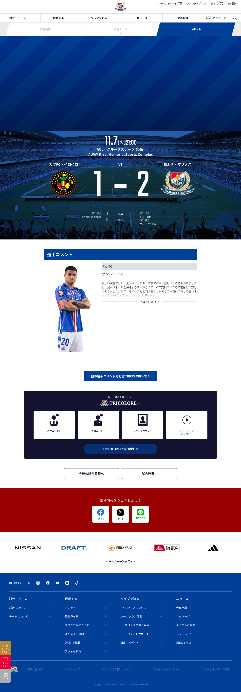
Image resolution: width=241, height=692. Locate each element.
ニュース (142, 18)
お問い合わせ (34, 669)
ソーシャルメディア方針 (216, 669)
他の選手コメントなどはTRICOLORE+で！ (120, 376)
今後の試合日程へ (91, 473)
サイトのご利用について (116, 669)
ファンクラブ (196, 3)
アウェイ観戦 (86, 651)
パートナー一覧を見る (120, 561)
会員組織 (182, 18)
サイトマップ (72, 669)
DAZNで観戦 (86, 642)
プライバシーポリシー (166, 669)
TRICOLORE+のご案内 (120, 449)
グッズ (217, 3)
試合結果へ (149, 473)
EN (232, 3)
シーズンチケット (170, 3)
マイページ (216, 18)
